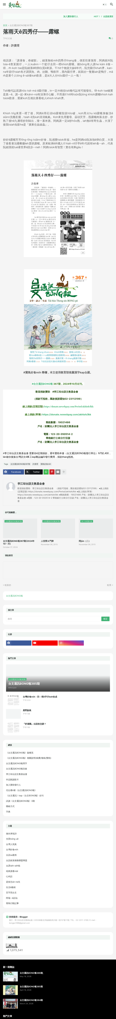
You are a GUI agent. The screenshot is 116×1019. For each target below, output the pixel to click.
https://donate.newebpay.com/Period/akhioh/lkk (68, 406)
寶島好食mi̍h (46, 464)
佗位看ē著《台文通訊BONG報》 (21, 790)
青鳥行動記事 (12, 903)
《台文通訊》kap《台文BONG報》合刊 (25, 795)
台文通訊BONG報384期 (31, 1000)
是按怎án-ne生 (13, 881)
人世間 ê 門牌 (47, 541)
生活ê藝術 (11, 887)
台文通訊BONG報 (14, 595)
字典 (8, 811)
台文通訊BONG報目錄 (16, 768)
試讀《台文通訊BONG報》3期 (20, 801)
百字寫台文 (11, 892)
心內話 (9, 876)
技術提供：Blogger (17, 917)
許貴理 (35, 464)
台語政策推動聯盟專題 (16, 860)
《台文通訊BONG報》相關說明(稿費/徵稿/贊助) (28, 758)
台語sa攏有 (11, 855)
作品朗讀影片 (12, 779)
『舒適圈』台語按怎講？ (34, 724)
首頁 (5, 25)
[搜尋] (53, 619)
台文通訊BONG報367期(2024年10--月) (18, 542)
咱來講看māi (12, 871)
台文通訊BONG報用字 (16, 763)
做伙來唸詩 (11, 833)
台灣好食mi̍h (12, 849)
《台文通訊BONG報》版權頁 (19, 752)
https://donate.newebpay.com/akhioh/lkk (66, 414)
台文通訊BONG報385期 (31, 986)
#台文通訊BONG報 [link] (42, 383)
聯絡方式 (10, 806)
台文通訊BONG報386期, (31, 973)
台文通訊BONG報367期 (21, 25)
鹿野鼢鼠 (27, 710)
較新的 (8, 585)
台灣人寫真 (11, 844)
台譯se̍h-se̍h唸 (13, 865)
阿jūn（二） (85, 541)
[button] (4, 4)
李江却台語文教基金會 (31, 483)
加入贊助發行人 (75, 16)
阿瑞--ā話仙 (12, 898)
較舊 (109, 585)
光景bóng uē (12, 838)
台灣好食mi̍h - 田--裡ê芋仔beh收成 (40, 696)
